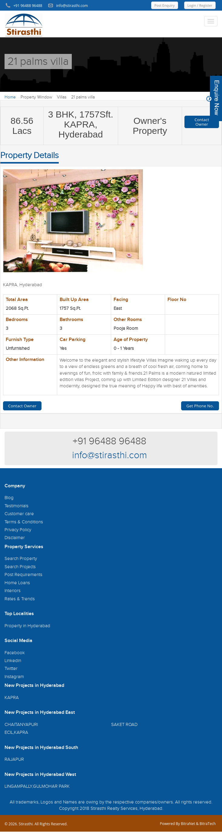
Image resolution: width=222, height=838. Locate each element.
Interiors (13, 590)
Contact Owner (201, 122)
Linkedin (13, 660)
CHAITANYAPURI (21, 724)
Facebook (15, 652)
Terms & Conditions (24, 522)
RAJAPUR (14, 759)
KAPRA (12, 697)
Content (214, 98)
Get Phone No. (200, 406)
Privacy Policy (18, 529)
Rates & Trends (20, 598)
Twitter (11, 668)
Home (10, 97)
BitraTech (208, 823)
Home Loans (17, 582)
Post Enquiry (164, 5)
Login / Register (199, 5)
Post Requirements (23, 574)
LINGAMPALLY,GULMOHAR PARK (37, 786)
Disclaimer (15, 537)
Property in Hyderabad (27, 625)
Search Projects (20, 566)
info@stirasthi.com (109, 455)
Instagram (14, 676)
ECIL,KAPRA (16, 732)
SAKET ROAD (124, 724)
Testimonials (16, 505)
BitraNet (188, 823)
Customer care (19, 513)
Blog (9, 497)
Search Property (21, 558)
